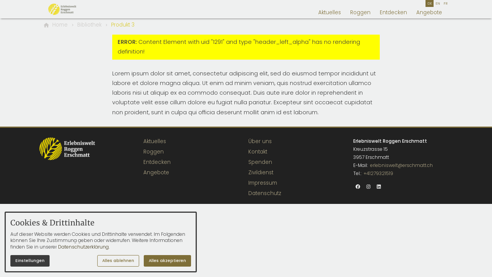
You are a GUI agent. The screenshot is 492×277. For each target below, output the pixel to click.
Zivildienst (260, 172)
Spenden (260, 162)
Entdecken (393, 12)
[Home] (60, 25)
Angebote (429, 12)
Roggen (360, 12)
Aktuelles (329, 12)
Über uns (260, 141)
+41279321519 (378, 173)
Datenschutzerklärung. (84, 247)
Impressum (262, 183)
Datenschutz (264, 193)
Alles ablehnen (118, 261)
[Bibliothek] (89, 25)
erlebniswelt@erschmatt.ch (401, 165)
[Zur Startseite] (71, 9)
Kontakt (257, 151)
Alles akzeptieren (167, 261)
